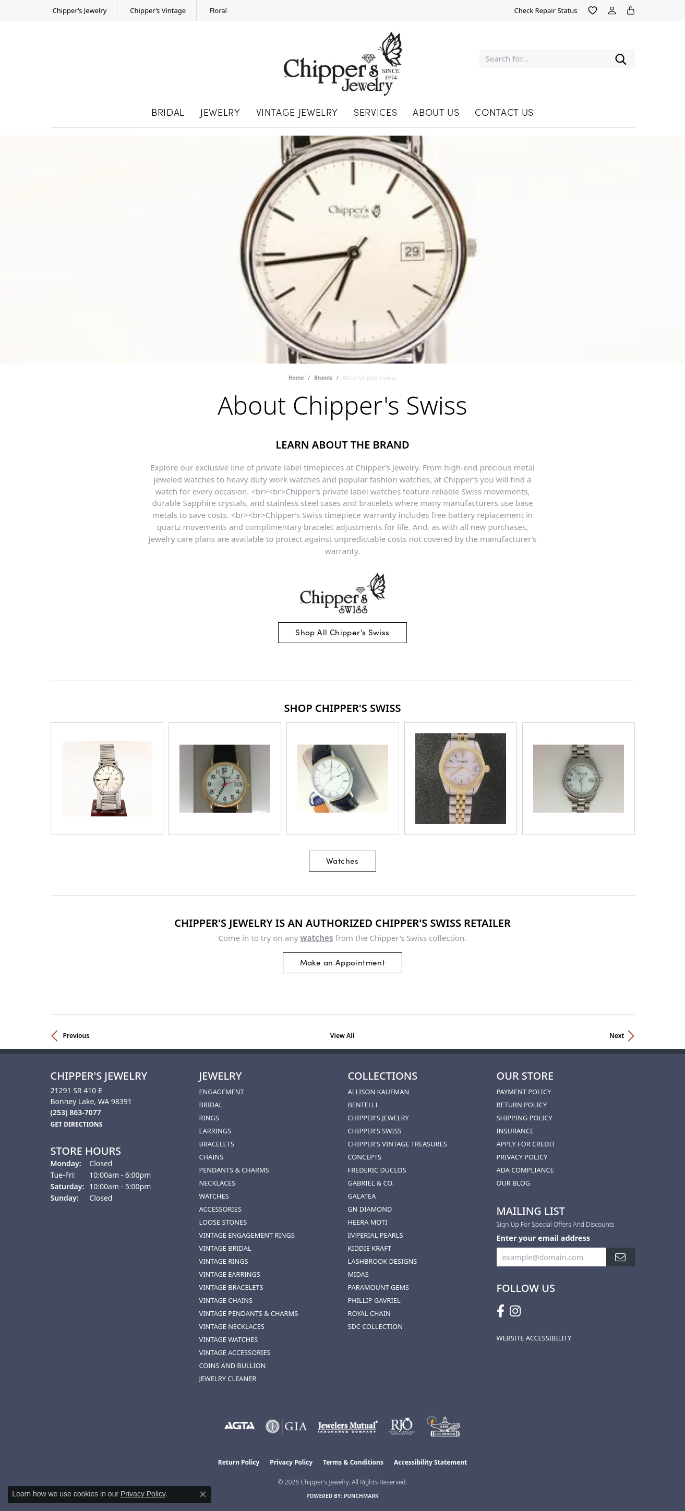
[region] (343, 778)
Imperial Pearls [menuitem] (375, 1235)
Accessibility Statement (430, 1462)
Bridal (168, 111)
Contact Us (504, 111)
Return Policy (522, 1104)
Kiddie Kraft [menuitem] (370, 1248)
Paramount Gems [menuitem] (379, 1287)
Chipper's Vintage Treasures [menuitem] (397, 1144)
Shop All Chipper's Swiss (342, 631)
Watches (342, 860)
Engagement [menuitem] (221, 1091)
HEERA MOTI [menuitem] (368, 1222)
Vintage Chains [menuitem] (226, 1300)
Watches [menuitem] (214, 1196)
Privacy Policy (522, 1157)
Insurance (515, 1130)
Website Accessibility (534, 1338)
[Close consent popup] (203, 1494)
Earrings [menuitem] (215, 1130)
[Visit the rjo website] (402, 1426)
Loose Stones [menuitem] (223, 1222)
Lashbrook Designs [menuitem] (382, 1261)
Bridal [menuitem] (211, 1104)
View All (342, 1035)
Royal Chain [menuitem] (369, 1313)
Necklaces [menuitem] (217, 1183)
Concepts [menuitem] (365, 1157)
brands (323, 377)
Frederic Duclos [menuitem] (377, 1170)
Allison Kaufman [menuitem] (379, 1091)
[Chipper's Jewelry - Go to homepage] (343, 59)
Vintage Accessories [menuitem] (235, 1352)
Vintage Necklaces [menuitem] (232, 1326)
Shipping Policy (524, 1117)
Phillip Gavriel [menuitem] (374, 1300)
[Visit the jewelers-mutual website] (348, 1426)
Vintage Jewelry (297, 111)
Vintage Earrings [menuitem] (229, 1274)
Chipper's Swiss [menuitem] (375, 1130)
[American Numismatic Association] (443, 1426)
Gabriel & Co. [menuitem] (371, 1183)
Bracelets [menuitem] (216, 1144)
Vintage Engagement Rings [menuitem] (247, 1235)
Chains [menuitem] (211, 1157)
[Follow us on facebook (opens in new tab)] (500, 1311)
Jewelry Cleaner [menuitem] (228, 1378)
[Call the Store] (76, 1112)
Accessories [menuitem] (220, 1209)
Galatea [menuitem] (362, 1196)
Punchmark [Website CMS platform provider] (361, 1496)
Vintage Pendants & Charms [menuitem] (248, 1313)
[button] (592, 10)
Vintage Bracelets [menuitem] (231, 1287)
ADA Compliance (525, 1170)
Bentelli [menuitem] (363, 1104)
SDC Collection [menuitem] (375, 1326)
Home (296, 377)
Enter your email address (544, 1238)
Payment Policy (524, 1091)
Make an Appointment (343, 962)
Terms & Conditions (353, 1462)
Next (616, 1035)
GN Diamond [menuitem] (370, 1209)
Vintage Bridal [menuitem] (225, 1248)
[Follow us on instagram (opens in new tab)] (515, 1311)
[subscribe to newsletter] (620, 1257)
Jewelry (220, 111)
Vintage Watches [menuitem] (228, 1339)
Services (375, 111)
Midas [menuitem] (358, 1274)
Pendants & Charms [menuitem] (234, 1170)
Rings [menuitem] (209, 1117)
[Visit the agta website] (240, 1426)
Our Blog (514, 1183)
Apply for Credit (526, 1144)
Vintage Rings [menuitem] (223, 1261)
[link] (79, 10)
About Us (436, 111)
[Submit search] (620, 59)
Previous (76, 1035)
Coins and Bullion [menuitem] (232, 1365)
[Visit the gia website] (286, 1426)
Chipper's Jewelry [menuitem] (378, 1117)
